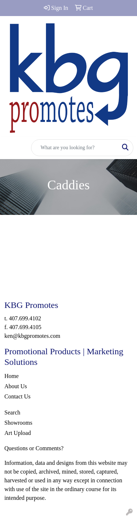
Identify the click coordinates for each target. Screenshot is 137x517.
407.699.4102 (25, 318)
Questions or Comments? (34, 448)
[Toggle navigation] (11, 148)
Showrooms (18, 423)
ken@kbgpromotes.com (32, 336)
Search (12, 412)
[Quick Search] (74, 147)
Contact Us (17, 396)
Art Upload (17, 433)
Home (11, 376)
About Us (15, 386)
